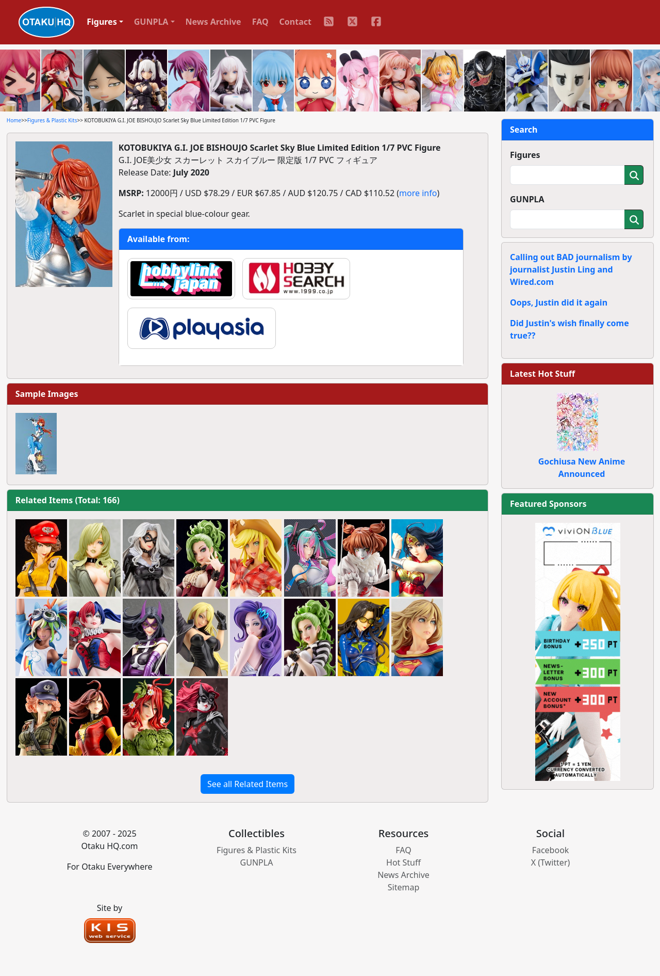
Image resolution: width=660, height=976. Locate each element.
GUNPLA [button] (151, 21)
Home (14, 120)
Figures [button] (102, 21)
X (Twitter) (550, 862)
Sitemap (404, 887)
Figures (525, 155)
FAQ (260, 21)
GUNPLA (527, 199)
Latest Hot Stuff (542, 373)
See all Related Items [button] (247, 784)
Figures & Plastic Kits (52, 120)
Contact (295, 21)
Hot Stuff (403, 862)
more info (418, 193)
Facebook (550, 850)
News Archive (213, 21)
